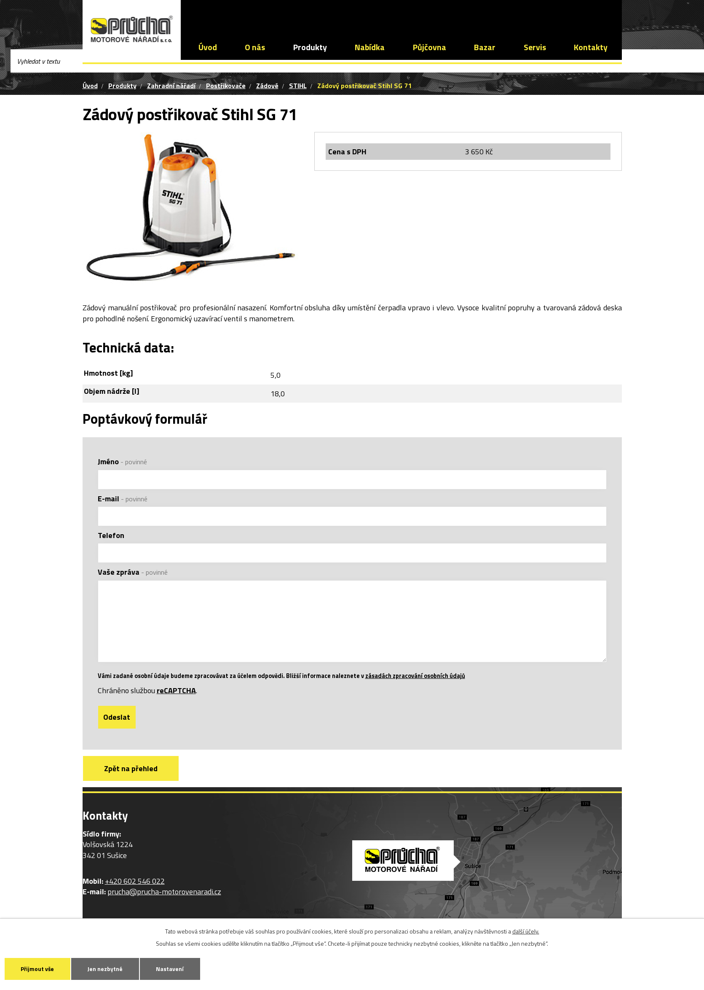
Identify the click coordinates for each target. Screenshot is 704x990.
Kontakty (591, 47)
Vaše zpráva (133, 572)
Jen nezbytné (110, 968)
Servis (535, 47)
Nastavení (178, 968)
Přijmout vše (39, 968)
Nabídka (370, 47)
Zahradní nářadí (171, 86)
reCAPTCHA (176, 702)
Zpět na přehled (132, 780)
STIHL (298, 86)
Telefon (111, 535)
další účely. (525, 930)
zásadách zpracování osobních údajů (415, 687)
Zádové (267, 86)
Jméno (122, 461)
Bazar (484, 47)
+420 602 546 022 (237, 15)
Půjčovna (429, 47)
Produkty (310, 47)
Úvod (207, 47)
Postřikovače (226, 86)
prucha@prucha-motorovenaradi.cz (342, 15)
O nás (255, 47)
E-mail (122, 498)
